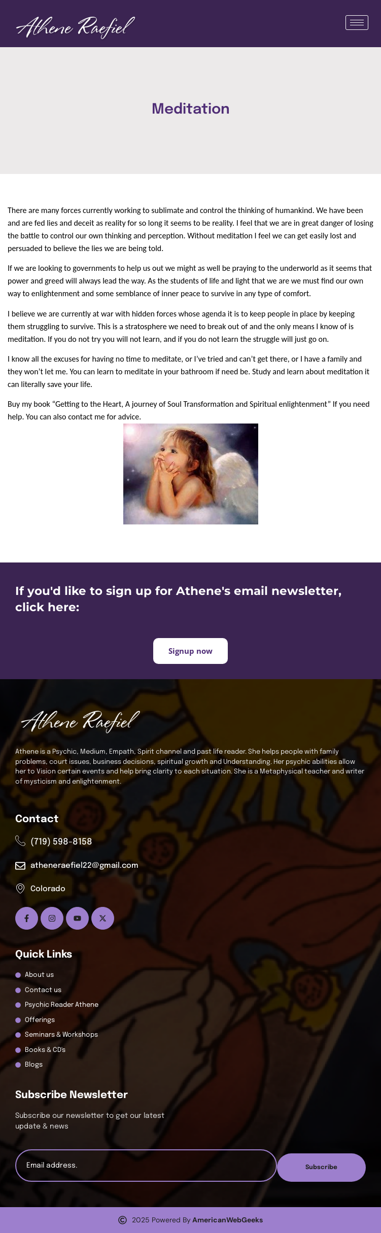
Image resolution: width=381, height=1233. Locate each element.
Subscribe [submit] (321, 1168)
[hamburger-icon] (356, 22)
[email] (146, 1165)
